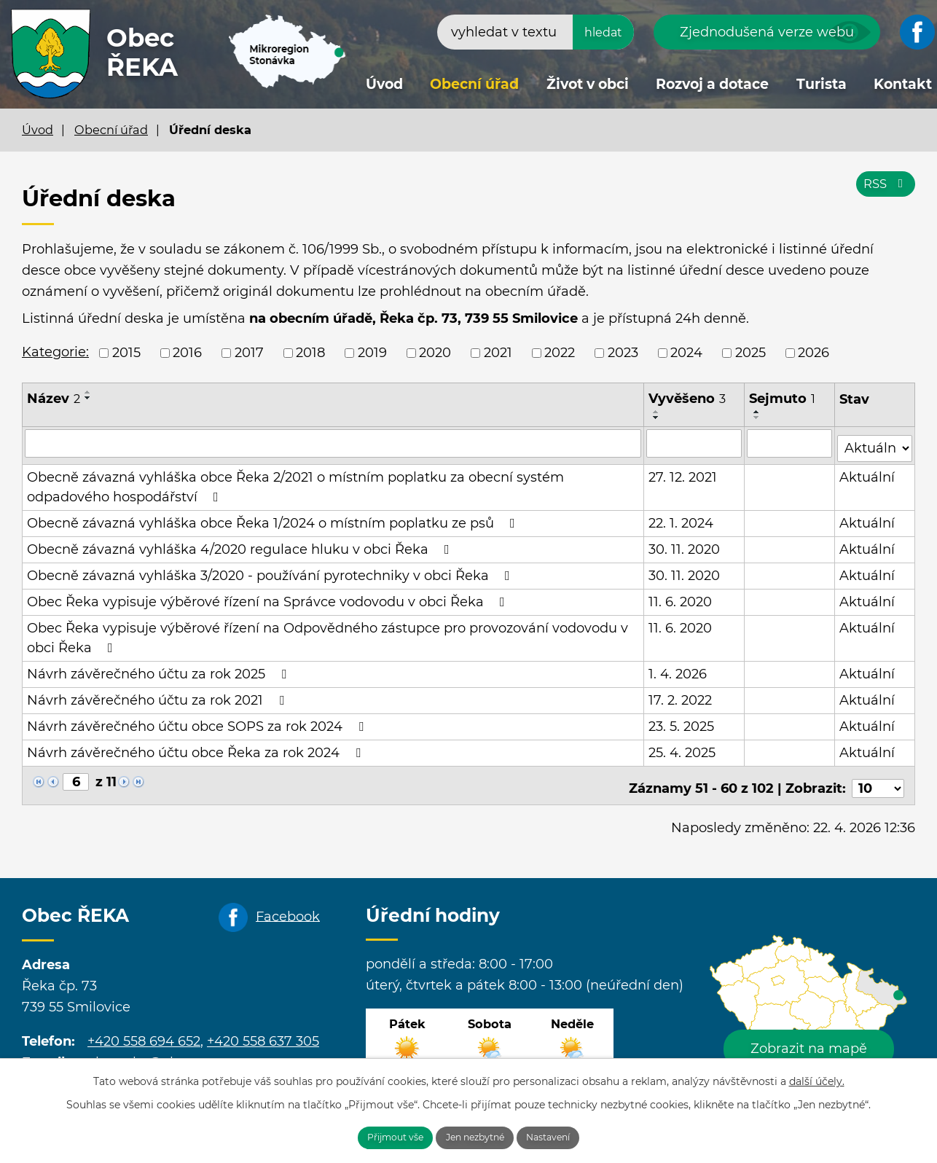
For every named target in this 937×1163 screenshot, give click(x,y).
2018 (310, 353)
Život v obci (587, 84)
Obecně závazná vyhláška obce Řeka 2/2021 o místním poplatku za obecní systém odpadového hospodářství (295, 482)
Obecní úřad (474, 84)
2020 (435, 353)
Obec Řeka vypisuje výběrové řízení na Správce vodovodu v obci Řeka (269, 597)
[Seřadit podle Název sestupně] (88, 398)
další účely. (816, 1077)
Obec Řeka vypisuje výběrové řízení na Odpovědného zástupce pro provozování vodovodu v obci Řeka (327, 633)
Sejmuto (783, 399)
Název (53, 399)
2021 (498, 353)
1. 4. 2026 (678, 669)
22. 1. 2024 (681, 518)
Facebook (288, 906)
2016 (187, 353)
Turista (821, 84)
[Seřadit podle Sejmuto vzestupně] (758, 412)
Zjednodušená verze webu (767, 32)
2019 (372, 353)
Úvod (384, 84)
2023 (623, 353)
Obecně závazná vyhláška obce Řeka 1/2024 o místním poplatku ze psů (274, 518)
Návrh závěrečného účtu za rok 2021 (158, 695)
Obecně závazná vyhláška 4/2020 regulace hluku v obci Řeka (241, 544)
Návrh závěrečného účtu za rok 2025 (159, 669)
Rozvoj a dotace (712, 84)
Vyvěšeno (687, 399)
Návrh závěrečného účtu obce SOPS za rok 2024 (198, 721)
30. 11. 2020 (685, 544)
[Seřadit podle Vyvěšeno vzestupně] (657, 412)
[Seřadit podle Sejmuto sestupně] (758, 417)
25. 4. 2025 (682, 748)
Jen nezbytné (476, 1136)
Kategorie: (55, 352)
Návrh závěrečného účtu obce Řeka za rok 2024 (196, 748)
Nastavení (569, 1136)
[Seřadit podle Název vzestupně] (88, 392)
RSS (883, 191)
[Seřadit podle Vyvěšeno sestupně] (657, 417)
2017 (249, 353)
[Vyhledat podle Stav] (875, 442)
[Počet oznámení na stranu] (878, 777)
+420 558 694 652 (143, 1030)
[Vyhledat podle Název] (333, 443)
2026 (813, 353)
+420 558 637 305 (263, 1030)
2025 (750, 353)
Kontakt (903, 84)
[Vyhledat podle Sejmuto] (790, 443)
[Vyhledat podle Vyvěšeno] (694, 443)
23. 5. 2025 (682, 721)
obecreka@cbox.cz (149, 1051)
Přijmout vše (376, 1136)
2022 (559, 353)
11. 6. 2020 (681, 597)
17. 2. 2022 (681, 695)
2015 (126, 353)
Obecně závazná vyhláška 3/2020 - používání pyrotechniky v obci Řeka (271, 571)
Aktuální (867, 472)
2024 (686, 353)
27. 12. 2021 (683, 472)
